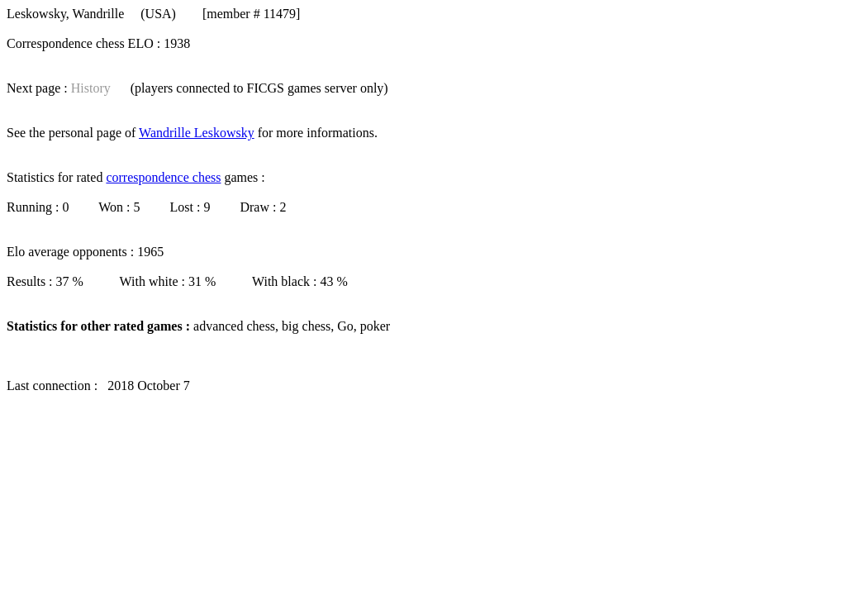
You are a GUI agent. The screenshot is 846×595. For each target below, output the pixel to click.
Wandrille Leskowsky (196, 133)
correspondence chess (163, 177)
